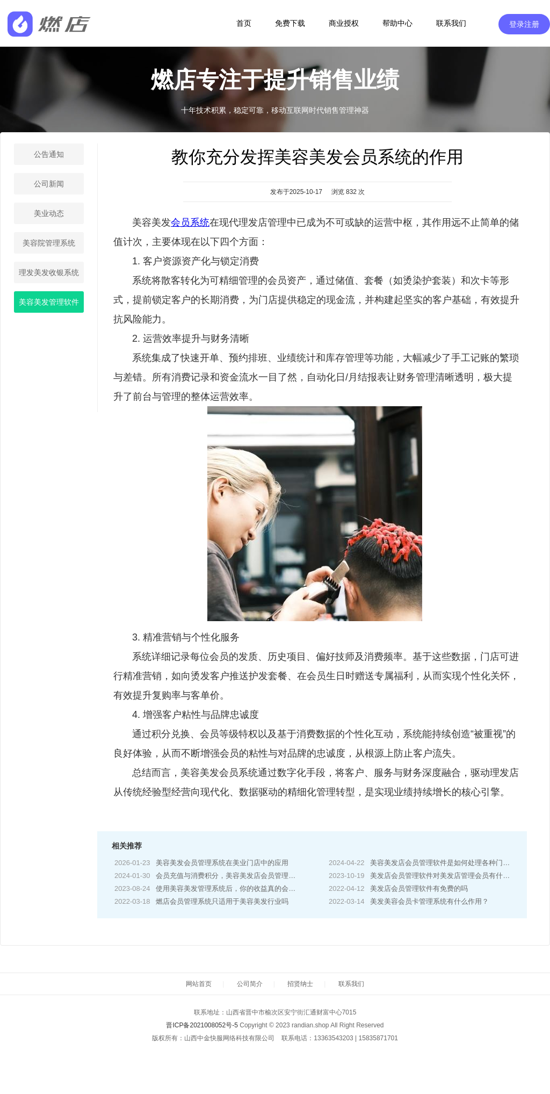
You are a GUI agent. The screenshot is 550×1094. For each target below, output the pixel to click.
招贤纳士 (300, 984)
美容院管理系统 (49, 243)
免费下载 (290, 23)
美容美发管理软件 (49, 302)
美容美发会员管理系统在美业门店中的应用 (222, 863)
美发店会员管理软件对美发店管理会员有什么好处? (448, 876)
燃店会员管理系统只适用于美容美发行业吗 (222, 901)
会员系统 (190, 222)
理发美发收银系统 (49, 272)
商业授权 (344, 23)
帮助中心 (397, 23)
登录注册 (524, 24)
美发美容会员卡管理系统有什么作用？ (429, 901)
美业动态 (49, 213)
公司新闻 (49, 183)
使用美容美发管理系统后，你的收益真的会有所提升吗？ (243, 888)
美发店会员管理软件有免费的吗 (419, 888)
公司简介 (250, 984)
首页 (243, 23)
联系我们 (451, 23)
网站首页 (199, 984)
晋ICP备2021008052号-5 (201, 1025)
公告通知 (49, 154)
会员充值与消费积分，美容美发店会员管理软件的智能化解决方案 (257, 876)
